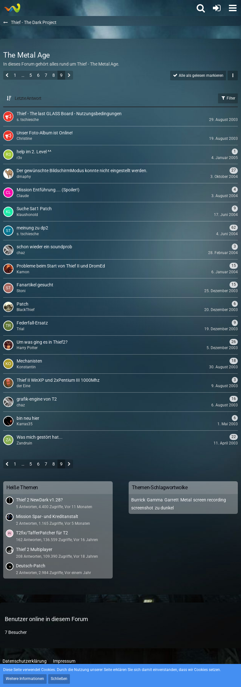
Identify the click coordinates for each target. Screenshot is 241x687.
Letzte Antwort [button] (28, 98)
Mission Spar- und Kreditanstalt (47, 516)
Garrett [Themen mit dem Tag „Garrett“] (171, 499)
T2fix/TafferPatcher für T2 (42, 532)
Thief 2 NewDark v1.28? (39, 499)
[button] (232, 8)
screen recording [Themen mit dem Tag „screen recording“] (209, 499)
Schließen (59, 678)
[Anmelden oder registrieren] (216, 8)
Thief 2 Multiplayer (34, 549)
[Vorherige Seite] (7, 76)
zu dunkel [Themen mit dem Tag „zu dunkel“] (164, 507)
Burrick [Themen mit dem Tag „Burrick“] (138, 499)
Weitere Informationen (25, 678)
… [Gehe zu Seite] (22, 75)
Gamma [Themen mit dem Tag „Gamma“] (155, 499)
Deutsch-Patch (30, 565)
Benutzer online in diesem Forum (46, 619)
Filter (228, 97)
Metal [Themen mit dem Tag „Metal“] (186, 499)
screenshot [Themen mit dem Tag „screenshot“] (142, 507)
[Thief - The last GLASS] (12, 8)
